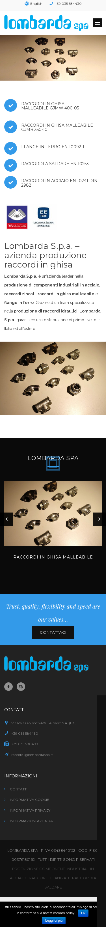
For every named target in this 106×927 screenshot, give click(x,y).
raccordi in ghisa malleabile (66, 294)
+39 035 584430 (68, 3)
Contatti (18, 789)
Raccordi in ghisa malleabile (42, 106)
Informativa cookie (29, 799)
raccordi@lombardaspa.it (32, 755)
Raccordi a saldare (45, 163)
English (36, 3)
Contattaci (53, 632)
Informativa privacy (30, 810)
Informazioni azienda (31, 821)
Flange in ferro (40, 146)
